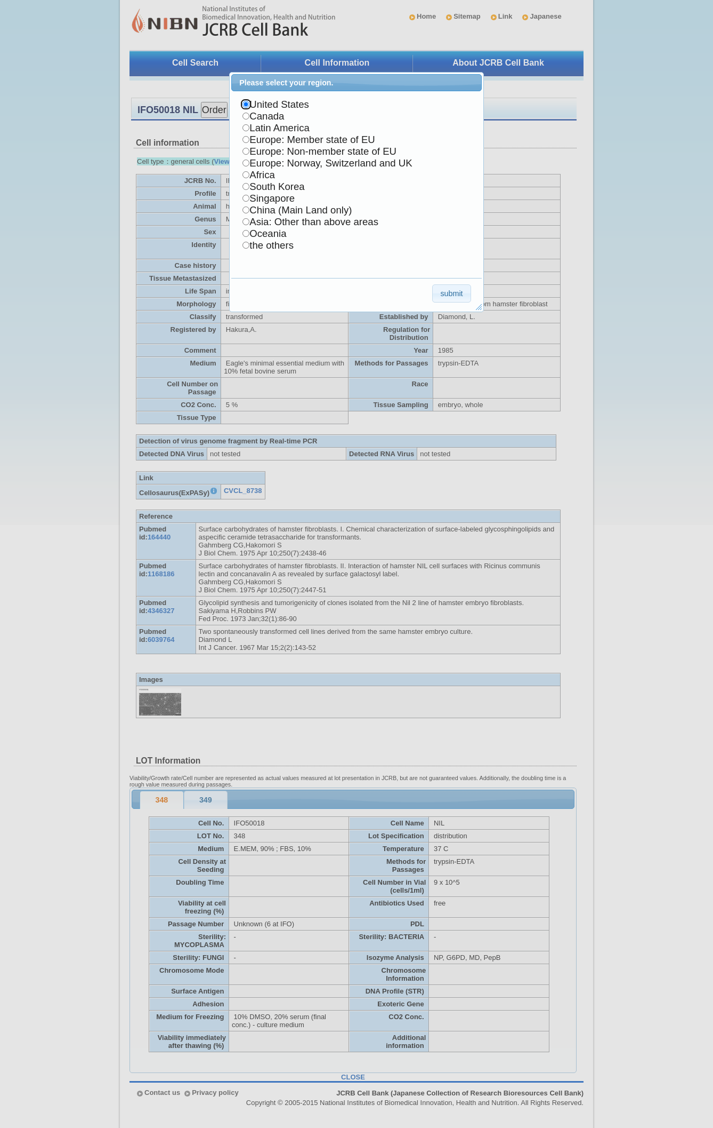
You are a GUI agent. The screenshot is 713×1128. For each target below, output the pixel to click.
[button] (451, 293)
